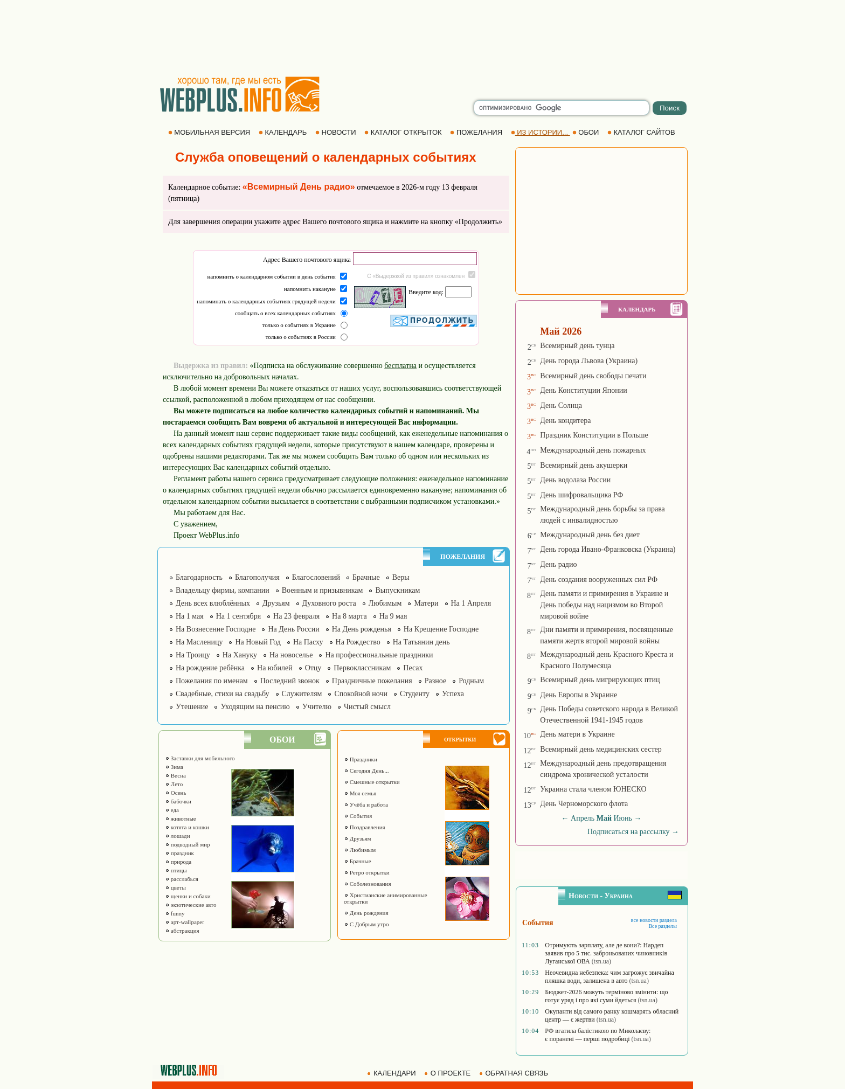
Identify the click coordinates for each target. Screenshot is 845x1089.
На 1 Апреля (471, 603)
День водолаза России (575, 480)
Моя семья (360, 793)
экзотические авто (190, 904)
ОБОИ (586, 132)
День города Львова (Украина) (589, 361)
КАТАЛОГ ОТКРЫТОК (404, 132)
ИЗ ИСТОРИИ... (540, 132)
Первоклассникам (362, 668)
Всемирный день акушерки (583, 465)
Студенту (415, 694)
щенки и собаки (188, 896)
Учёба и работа (366, 804)
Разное (435, 681)
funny (174, 913)
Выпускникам (397, 590)
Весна (175, 775)
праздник (179, 853)
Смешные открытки (372, 782)
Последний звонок (290, 681)
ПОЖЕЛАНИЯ (477, 132)
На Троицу (193, 655)
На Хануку (240, 655)
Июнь (623, 818)
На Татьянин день (421, 642)
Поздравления (364, 827)
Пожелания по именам (212, 681)
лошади (177, 836)
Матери (426, 603)
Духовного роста (329, 603)
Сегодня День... (366, 770)
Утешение (192, 707)
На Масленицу (199, 642)
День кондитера (565, 421)
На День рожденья (361, 629)
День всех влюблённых (213, 603)
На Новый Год (258, 642)
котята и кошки (187, 827)
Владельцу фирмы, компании (222, 590)
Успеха (453, 694)
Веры (401, 577)
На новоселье (291, 655)
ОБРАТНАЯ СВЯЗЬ (514, 1073)
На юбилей (275, 668)
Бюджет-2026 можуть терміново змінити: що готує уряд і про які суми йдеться (606, 996)
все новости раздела (654, 920)
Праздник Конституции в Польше (594, 435)
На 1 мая (190, 616)
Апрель (582, 818)
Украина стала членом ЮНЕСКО (593, 789)
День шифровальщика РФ (581, 495)
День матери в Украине (577, 734)
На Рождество (358, 642)
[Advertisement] (422, 37)
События (358, 816)
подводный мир (187, 844)
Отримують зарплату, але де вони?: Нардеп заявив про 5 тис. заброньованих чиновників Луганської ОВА (606, 953)
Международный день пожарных (593, 450)
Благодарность (199, 577)
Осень (175, 792)
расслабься (181, 879)
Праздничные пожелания (372, 681)
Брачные (366, 577)
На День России (293, 629)
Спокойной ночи (360, 694)
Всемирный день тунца (577, 346)
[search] (561, 107)
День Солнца (561, 405)
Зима (174, 767)
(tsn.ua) (601, 961)
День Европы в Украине (578, 695)
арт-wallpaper (184, 922)
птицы (176, 870)
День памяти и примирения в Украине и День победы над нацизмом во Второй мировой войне (604, 604)
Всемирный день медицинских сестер (600, 749)
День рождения (366, 913)
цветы (175, 887)
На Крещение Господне (441, 629)
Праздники (360, 759)
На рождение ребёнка (210, 668)
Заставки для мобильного (200, 758)
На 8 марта (349, 616)
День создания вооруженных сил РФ (598, 579)
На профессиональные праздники (379, 655)
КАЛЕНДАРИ (392, 1073)
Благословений (316, 577)
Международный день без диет (590, 535)
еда (172, 810)
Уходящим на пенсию (254, 707)
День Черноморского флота (584, 804)
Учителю (316, 707)
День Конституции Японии (583, 390)
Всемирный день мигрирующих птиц (600, 680)
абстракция (182, 930)
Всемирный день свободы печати (593, 376)
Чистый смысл (367, 707)
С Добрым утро (366, 924)
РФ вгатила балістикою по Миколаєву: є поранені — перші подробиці (597, 1035)
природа (178, 861)
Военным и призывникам (322, 590)
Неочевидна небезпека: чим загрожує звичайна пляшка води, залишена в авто (609, 976)
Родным (471, 681)
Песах (412, 668)
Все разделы (662, 926)
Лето (174, 784)
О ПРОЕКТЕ (448, 1073)
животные (180, 818)
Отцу (313, 668)
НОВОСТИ (336, 132)
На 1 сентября (238, 616)
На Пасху (308, 642)
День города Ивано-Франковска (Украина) (607, 549)
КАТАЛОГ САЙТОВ (642, 132)
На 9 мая (393, 616)
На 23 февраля (296, 616)
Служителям (302, 694)
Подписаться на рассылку (633, 832)
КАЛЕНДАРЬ (284, 132)
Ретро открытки (367, 872)
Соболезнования (367, 883)
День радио (558, 564)
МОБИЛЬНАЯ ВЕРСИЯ (210, 132)
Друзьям (276, 603)
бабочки (178, 801)
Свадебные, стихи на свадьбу (222, 694)
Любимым (385, 603)
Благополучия (257, 577)
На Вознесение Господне (215, 629)
